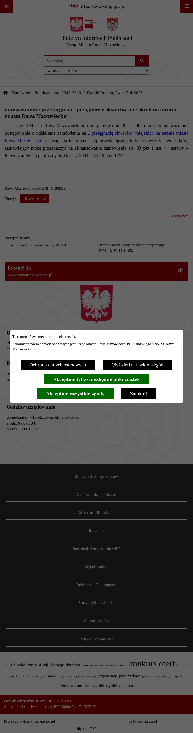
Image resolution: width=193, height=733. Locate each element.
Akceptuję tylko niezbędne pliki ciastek (96, 379)
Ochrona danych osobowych (58, 365)
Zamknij (138, 393)
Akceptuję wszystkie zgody (75, 393)
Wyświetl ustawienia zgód (137, 365)
